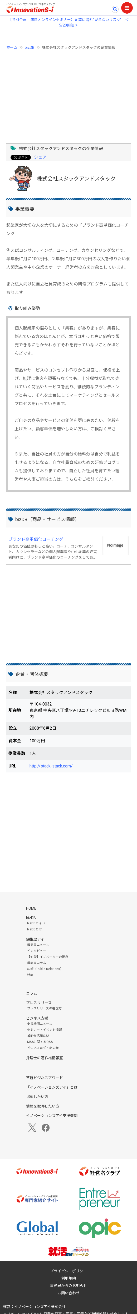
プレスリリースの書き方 (44, 1008)
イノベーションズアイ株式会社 (40, 1307)
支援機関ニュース (39, 1024)
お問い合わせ (68, 1293)
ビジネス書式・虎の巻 (43, 1048)
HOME (31, 908)
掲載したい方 (37, 1097)
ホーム (11, 47)
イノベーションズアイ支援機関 (51, 1116)
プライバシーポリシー (68, 1271)
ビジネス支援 (37, 1018)
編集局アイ (35, 939)
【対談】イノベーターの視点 (47, 957)
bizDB (30, 47)
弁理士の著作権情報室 (44, 1058)
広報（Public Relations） (45, 969)
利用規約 (68, 1278)
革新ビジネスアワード (44, 1078)
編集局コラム (36, 963)
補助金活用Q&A (38, 1036)
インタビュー (36, 951)
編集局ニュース (38, 945)
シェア (40, 157)
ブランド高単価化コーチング (35, 539)
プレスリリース (39, 1003)
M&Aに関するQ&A (40, 1042)
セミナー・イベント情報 (44, 1030)
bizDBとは (34, 929)
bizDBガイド (36, 923)
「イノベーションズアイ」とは (51, 1087)
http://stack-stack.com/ (51, 766)
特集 (30, 975)
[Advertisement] (68, 93)
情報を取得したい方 (42, 1106)
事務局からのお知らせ (68, 1286)
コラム (31, 993)
